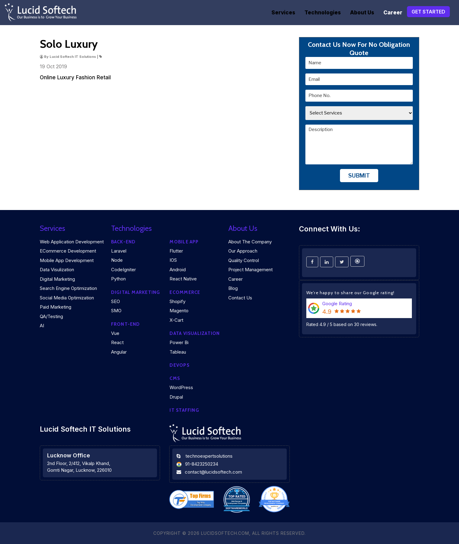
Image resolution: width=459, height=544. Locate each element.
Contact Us (240, 298)
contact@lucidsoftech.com (213, 472)
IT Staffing (184, 410)
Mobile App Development (67, 260)
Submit (359, 175)
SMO (116, 310)
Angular (119, 352)
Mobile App (184, 242)
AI (42, 325)
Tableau (178, 352)
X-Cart (176, 320)
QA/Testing (51, 316)
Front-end (125, 324)
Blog (233, 288)
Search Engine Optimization (68, 288)
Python (118, 279)
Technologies (322, 12)
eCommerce (185, 292)
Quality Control (243, 260)
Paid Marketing (55, 307)
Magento (179, 310)
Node (117, 260)
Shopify (177, 301)
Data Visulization (57, 269)
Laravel (118, 251)
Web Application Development (72, 242)
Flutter (176, 251)
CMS (175, 378)
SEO (115, 301)
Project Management (250, 269)
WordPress (181, 387)
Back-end (123, 242)
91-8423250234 (201, 464)
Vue (115, 333)
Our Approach (242, 251)
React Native (183, 279)
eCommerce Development (68, 251)
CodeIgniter (123, 269)
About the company (250, 242)
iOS (173, 260)
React (117, 342)
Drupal (176, 397)
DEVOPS (179, 365)
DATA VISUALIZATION (195, 333)
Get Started (428, 12)
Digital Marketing (57, 279)
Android (178, 269)
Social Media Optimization (67, 298)
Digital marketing (135, 292)
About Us (362, 12)
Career (392, 12)
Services (283, 12)
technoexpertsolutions (209, 456)
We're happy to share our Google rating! (350, 292)
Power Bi (179, 342)
